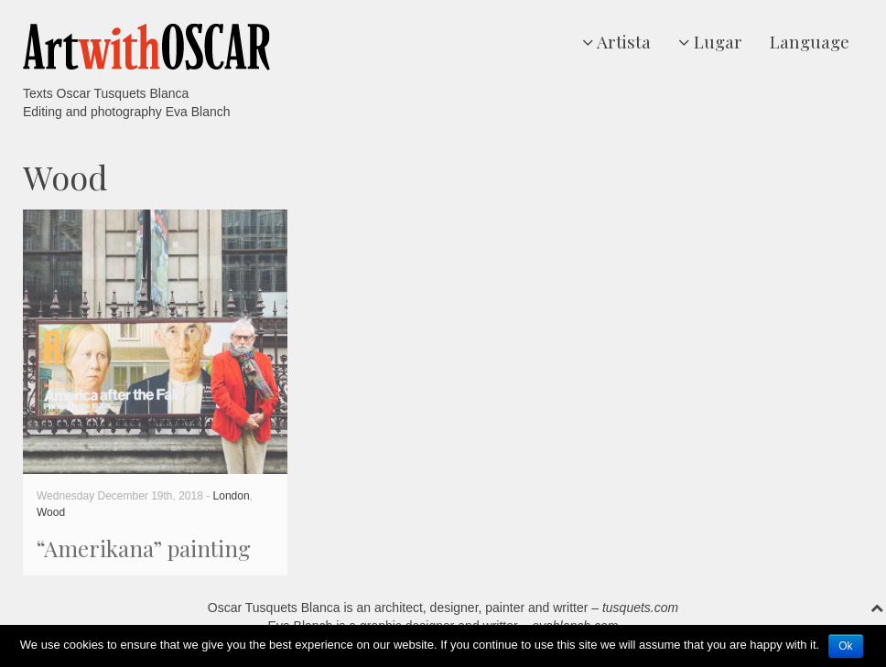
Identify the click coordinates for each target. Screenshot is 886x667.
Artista (616, 41)
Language (809, 41)
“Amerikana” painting (144, 548)
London (231, 495)
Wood (51, 512)
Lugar (710, 41)
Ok (845, 646)
